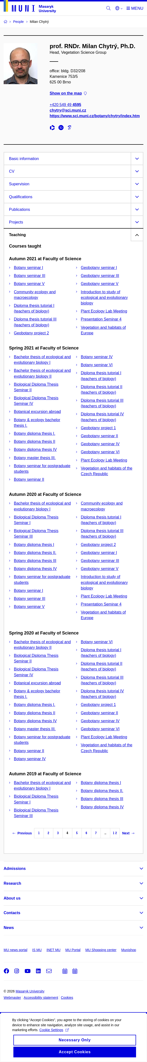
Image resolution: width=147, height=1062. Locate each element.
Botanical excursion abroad (37, 412)
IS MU (37, 950)
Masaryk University (30, 991)
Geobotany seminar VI (100, 452)
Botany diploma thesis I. (34, 433)
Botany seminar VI (97, 365)
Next (128, 833)
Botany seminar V (29, 284)
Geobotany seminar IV (100, 444)
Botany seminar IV (97, 357)
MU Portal (72, 950)
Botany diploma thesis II (34, 441)
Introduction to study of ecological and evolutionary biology (104, 297)
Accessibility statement (41, 998)
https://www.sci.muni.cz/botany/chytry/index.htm (95, 116)
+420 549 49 (65, 105)
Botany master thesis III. (35, 458)
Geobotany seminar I (99, 268)
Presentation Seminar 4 (101, 319)
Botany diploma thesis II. (35, 553)
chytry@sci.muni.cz (68, 110)
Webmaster (12, 998)
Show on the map (68, 93)
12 (114, 833)
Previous (22, 833)
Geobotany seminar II (99, 436)
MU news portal (15, 950)
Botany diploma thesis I (34, 545)
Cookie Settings (54, 1043)
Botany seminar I (28, 268)
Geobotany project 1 (98, 428)
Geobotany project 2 (31, 333)
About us (12, 898)
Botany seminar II (29, 479)
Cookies (67, 998)
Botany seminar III (29, 276)
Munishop (128, 950)
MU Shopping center (101, 950)
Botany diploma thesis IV (35, 449)
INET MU (53, 950)
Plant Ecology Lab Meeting (104, 311)
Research (12, 883)
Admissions (15, 868)
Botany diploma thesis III (35, 561)
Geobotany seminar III (100, 276)
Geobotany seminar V (100, 284)
